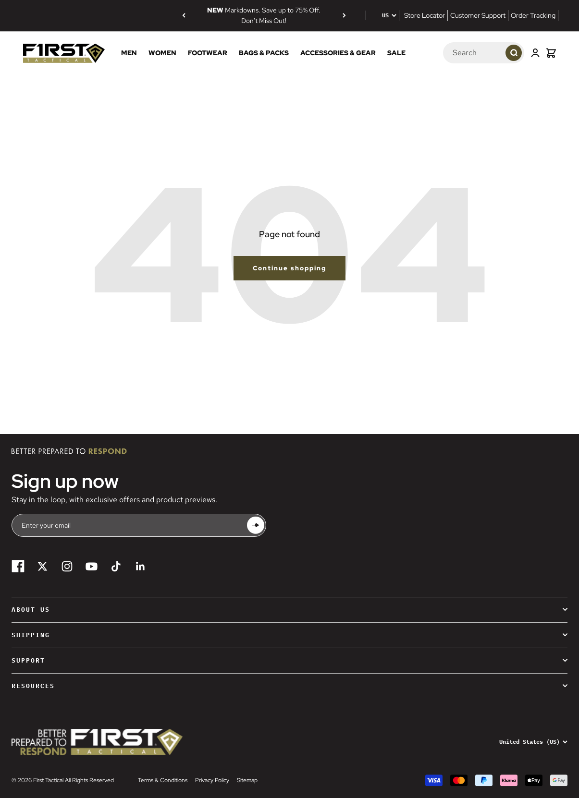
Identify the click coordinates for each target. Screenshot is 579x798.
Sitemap (247, 780)
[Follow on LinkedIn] (140, 566)
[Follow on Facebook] (18, 566)
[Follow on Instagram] (67, 566)
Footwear (207, 52)
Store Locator (424, 15)
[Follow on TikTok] (116, 566)
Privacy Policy (212, 780)
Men (129, 52)
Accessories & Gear (338, 52)
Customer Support (477, 15)
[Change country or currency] (382, 15)
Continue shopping (289, 268)
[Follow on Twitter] (42, 566)
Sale (396, 52)
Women (162, 52)
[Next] (344, 15)
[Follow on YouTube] (91, 566)
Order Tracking (533, 15)
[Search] (467, 53)
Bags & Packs (264, 52)
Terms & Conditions (162, 780)
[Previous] (183, 15)
